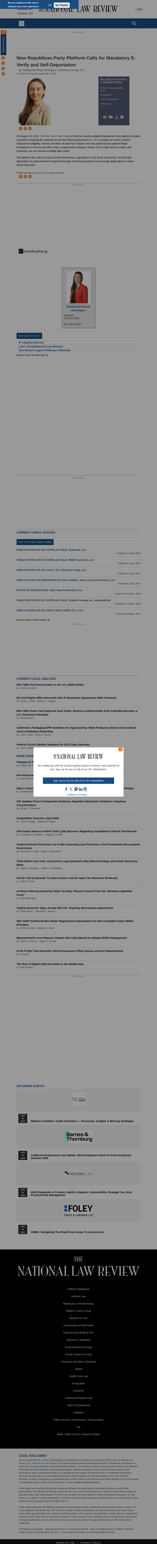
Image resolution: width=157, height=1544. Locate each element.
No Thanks (61, 5)
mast (76, 789)
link (81, 789)
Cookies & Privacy (77, 794)
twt (71, 789)
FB (66, 789)
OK (50, 5)
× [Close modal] (120, 749)
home (85, 789)
